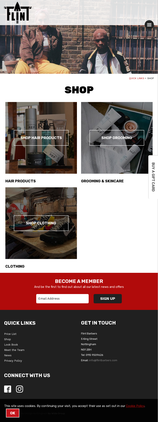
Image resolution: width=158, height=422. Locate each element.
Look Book (11, 344)
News (8, 355)
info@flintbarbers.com (103, 360)
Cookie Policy (135, 406)
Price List (10, 333)
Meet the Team (14, 350)
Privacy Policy (13, 360)
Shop (7, 339)
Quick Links (136, 78)
